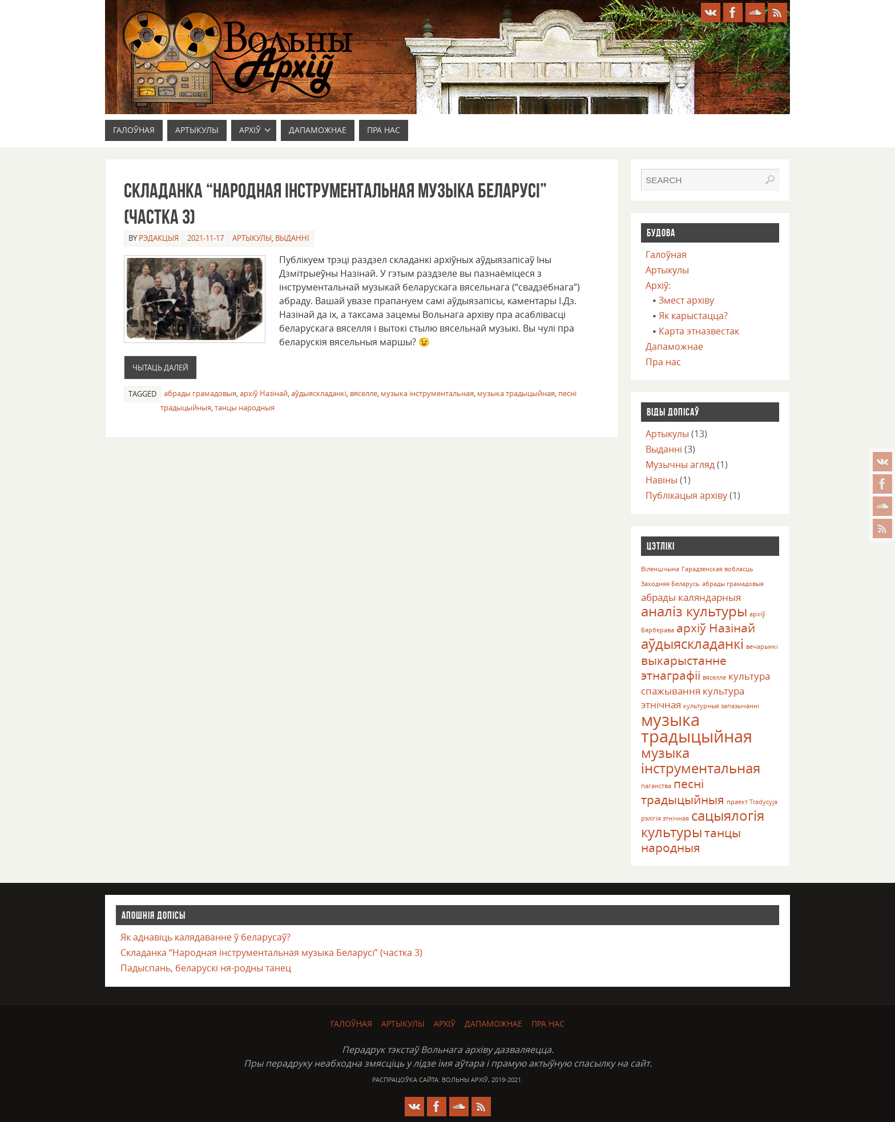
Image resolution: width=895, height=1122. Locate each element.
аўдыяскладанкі (318, 393)
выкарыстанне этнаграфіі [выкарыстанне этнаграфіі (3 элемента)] (684, 667)
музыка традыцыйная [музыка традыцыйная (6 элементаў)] (696, 728)
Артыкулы (252, 238)
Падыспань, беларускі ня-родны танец (205, 968)
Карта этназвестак (699, 331)
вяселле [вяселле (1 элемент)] (714, 677)
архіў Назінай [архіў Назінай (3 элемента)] (715, 628)
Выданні (292, 238)
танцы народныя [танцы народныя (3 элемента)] (691, 840)
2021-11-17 (205, 238)
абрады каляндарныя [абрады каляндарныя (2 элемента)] (691, 597)
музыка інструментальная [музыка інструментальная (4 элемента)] (700, 760)
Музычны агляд (680, 464)
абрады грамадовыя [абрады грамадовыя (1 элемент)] (733, 584)
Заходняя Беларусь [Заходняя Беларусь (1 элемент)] (670, 584)
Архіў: (658, 285)
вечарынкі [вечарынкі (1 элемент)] (762, 647)
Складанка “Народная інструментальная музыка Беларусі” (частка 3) (271, 952)
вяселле (363, 393)
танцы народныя (245, 407)
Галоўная (666, 254)
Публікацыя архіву (686, 495)
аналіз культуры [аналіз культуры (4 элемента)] (694, 611)
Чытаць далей (160, 367)
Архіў (444, 1023)
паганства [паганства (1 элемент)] (656, 786)
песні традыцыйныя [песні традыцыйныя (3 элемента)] (682, 792)
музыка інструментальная (427, 393)
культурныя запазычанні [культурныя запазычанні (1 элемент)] (721, 706)
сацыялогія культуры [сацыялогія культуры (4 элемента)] (702, 823)
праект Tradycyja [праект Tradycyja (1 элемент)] (752, 802)
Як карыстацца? (693, 315)
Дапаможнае (674, 346)
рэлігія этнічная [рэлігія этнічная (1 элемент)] (665, 818)
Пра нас (663, 362)
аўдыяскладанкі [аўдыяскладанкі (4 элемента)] (692, 643)
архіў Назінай (264, 393)
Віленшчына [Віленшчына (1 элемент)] (660, 569)
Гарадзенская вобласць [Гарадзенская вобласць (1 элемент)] (717, 569)
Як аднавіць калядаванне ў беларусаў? (205, 937)
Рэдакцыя (159, 238)
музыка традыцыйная (516, 393)
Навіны (662, 480)
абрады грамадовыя (200, 393)
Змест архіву (686, 300)
